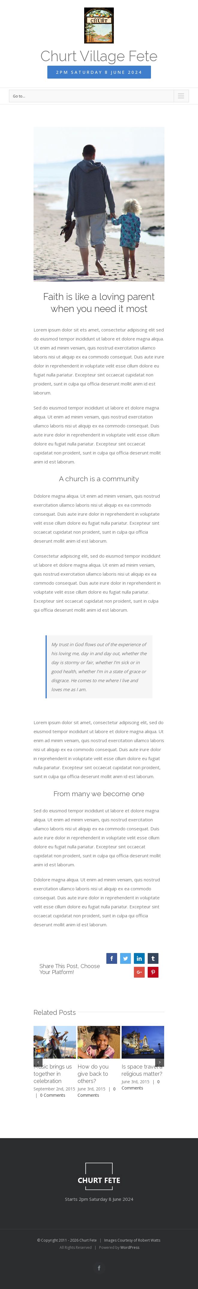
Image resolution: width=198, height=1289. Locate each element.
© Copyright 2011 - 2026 (58, 1240)
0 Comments (52, 1095)
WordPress (129, 1247)
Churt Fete (88, 1240)
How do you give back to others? (93, 1073)
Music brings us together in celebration (53, 1073)
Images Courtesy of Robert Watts (132, 1240)
